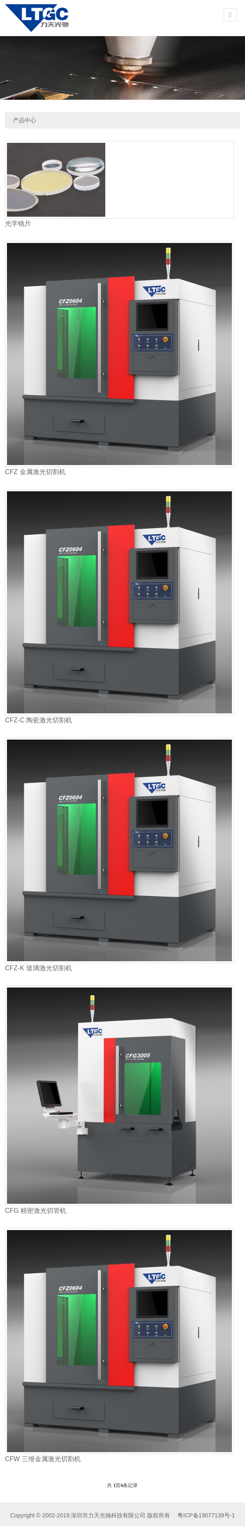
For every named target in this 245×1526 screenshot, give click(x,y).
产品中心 (24, 120)
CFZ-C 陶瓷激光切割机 (38, 720)
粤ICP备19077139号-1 (205, 1515)
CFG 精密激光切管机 (35, 1210)
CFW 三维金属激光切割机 (43, 1458)
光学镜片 (18, 223)
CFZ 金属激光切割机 (35, 471)
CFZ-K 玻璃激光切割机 (38, 968)
